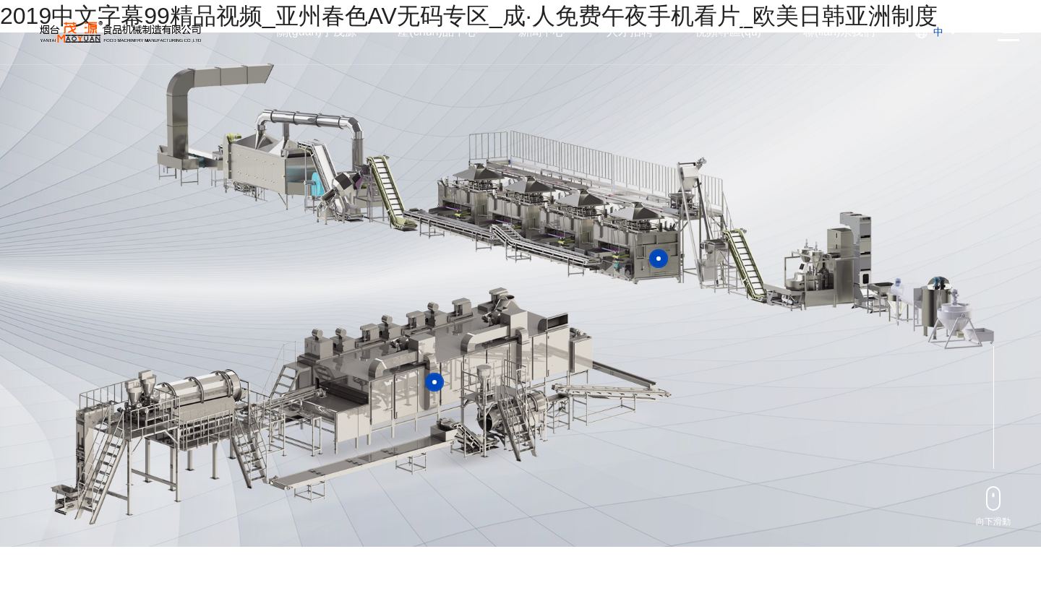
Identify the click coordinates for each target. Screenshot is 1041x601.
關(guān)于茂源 (316, 31)
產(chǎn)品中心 (437, 31)
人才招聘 (630, 31)
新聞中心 (541, 31)
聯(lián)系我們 (839, 31)
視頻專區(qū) (728, 31)
